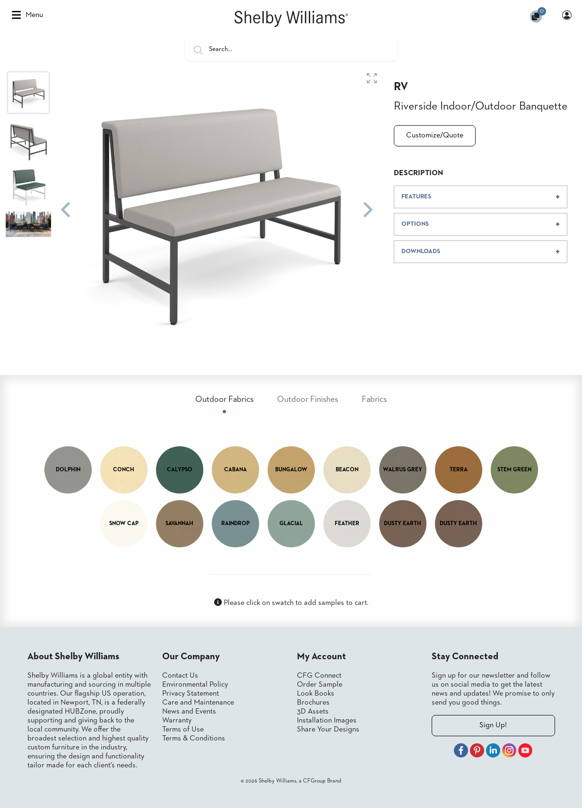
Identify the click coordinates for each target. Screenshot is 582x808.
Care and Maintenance (198, 702)
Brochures (313, 702)
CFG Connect (319, 676)
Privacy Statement (190, 693)
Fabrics (374, 399)
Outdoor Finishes (307, 399)
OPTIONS (415, 224)
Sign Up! (493, 725)
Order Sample (319, 685)
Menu (27, 15)
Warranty (176, 720)
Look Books (315, 693)
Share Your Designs (328, 729)
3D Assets (313, 711)
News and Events (189, 711)
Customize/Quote (434, 135)
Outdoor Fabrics (224, 399)
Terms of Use (183, 729)
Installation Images (326, 720)
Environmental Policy (195, 685)
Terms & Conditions (193, 738)
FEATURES (416, 197)
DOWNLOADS (420, 251)
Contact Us (180, 676)
